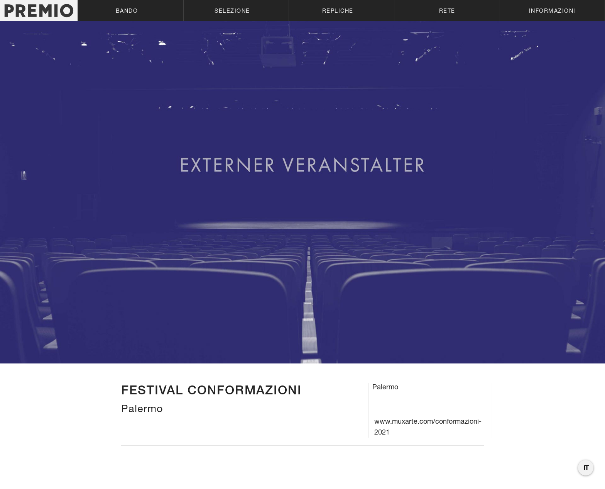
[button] (130, 10)
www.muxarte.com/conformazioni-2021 (428, 426)
